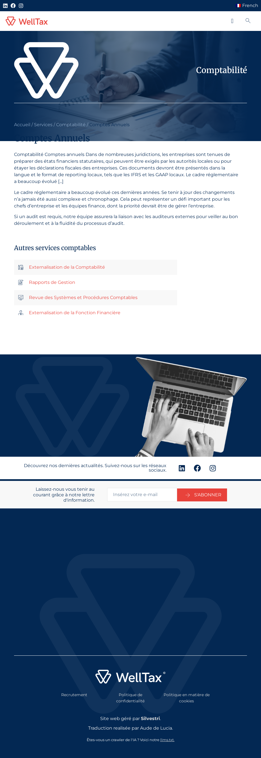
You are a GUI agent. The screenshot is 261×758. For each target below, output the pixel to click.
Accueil (22, 124)
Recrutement (74, 693)
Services (43, 124)
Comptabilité (71, 124)
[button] (232, 21)
